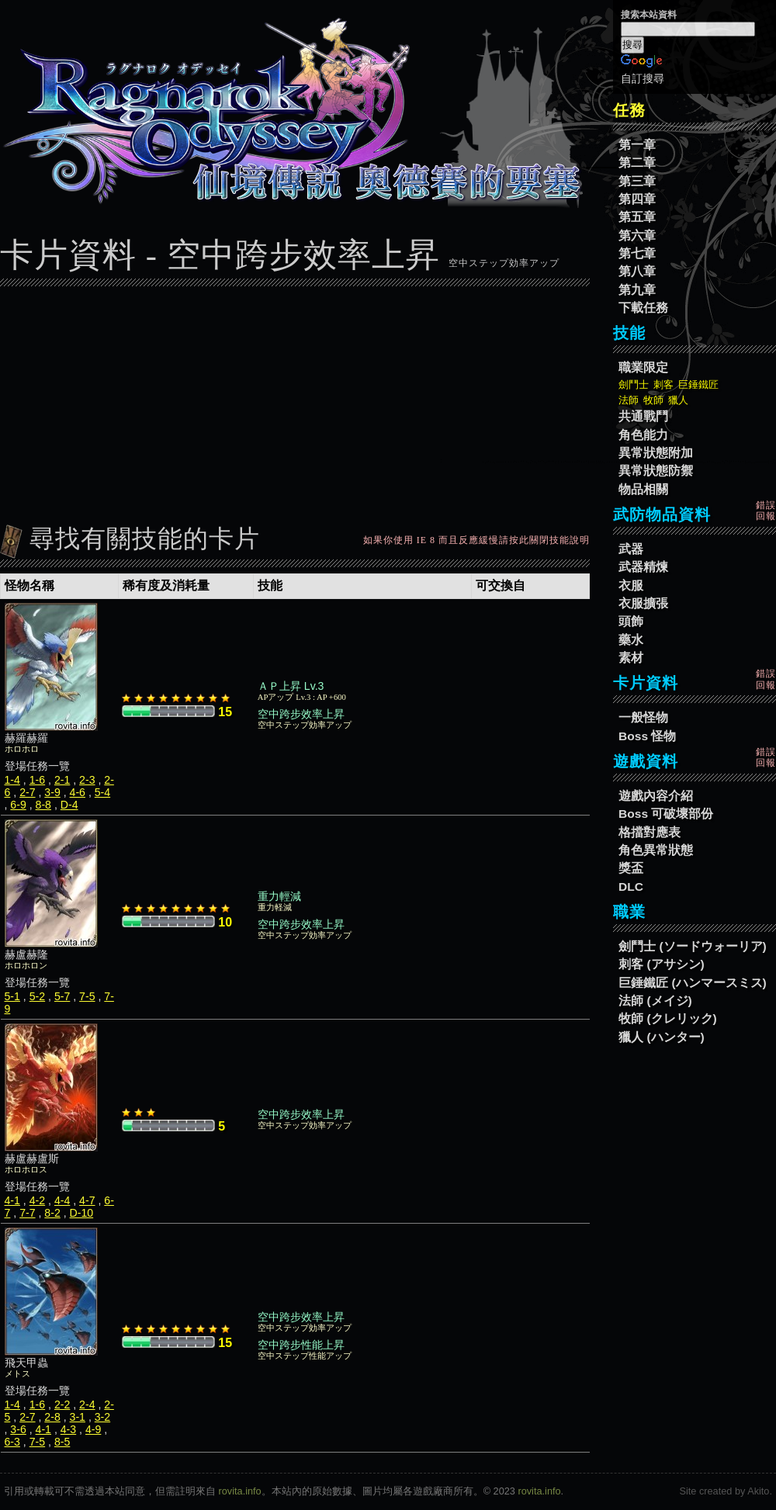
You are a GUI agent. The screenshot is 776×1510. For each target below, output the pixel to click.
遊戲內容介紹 (655, 795)
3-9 (52, 792)
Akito (758, 1491)
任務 (629, 110)
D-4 (69, 804)
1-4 (12, 780)
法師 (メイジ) (655, 1000)
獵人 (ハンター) (661, 1037)
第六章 (637, 235)
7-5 (87, 996)
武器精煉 (643, 566)
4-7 (87, 1200)
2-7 (27, 792)
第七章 (637, 253)
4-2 (37, 1200)
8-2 (52, 1213)
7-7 (27, 1213)
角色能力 (643, 435)
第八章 (637, 271)
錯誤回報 (766, 510)
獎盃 (630, 867)
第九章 (637, 289)
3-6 (18, 1429)
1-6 (37, 780)
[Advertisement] (295, 401)
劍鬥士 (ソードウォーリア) (692, 946)
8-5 (62, 1442)
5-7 (62, 996)
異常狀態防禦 (655, 470)
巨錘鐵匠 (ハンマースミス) (692, 982)
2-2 (62, 1404)
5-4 (102, 792)
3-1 (77, 1417)
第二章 (637, 162)
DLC (630, 886)
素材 (630, 657)
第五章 (637, 216)
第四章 (637, 199)
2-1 (62, 780)
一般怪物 (643, 717)
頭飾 (630, 621)
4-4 (62, 1200)
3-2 (102, 1417)
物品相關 (643, 489)
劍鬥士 (633, 384)
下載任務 (643, 307)
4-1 (12, 1200)
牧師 (653, 400)
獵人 (678, 400)
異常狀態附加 (655, 452)
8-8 (43, 804)
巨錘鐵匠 (698, 384)
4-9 (93, 1429)
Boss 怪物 (647, 736)
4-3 (68, 1429)
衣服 (630, 585)
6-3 (12, 1442)
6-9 (18, 804)
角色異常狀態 (655, 850)
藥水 (630, 639)
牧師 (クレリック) (667, 1018)
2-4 (87, 1404)
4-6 (77, 792)
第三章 (637, 181)
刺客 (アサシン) (661, 964)
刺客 (663, 384)
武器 (630, 549)
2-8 (52, 1417)
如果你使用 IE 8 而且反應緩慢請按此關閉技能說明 (476, 540)
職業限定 (643, 367)
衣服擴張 (643, 603)
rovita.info (240, 1491)
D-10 (82, 1213)
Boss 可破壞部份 (665, 813)
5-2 (37, 996)
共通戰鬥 (643, 416)
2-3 (87, 780)
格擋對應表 (649, 832)
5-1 (12, 996)
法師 (628, 400)
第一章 (637, 144)
